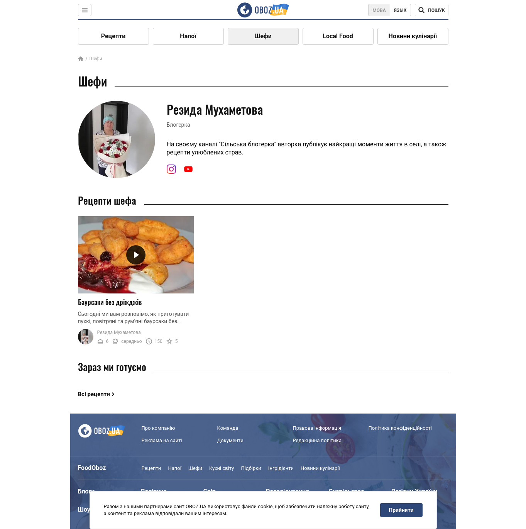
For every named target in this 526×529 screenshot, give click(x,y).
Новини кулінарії (413, 36)
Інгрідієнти (281, 468)
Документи (230, 440)
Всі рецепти (94, 394)
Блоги (86, 491)
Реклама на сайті (162, 440)
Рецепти (113, 36)
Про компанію (158, 428)
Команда (227, 428)
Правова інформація (317, 428)
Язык (400, 10)
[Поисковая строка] (431, 10)
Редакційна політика (317, 440)
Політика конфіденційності (400, 428)
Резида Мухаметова (119, 332)
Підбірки (251, 468)
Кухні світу (221, 468)
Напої (188, 36)
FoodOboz (92, 467)
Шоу (84, 509)
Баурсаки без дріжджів (110, 302)
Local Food (338, 36)
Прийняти (401, 510)
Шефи (263, 36)
